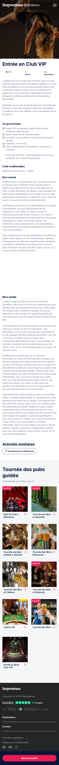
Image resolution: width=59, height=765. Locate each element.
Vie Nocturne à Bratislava (21, 451)
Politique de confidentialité (15, 742)
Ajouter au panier (29, 758)
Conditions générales (12, 737)
